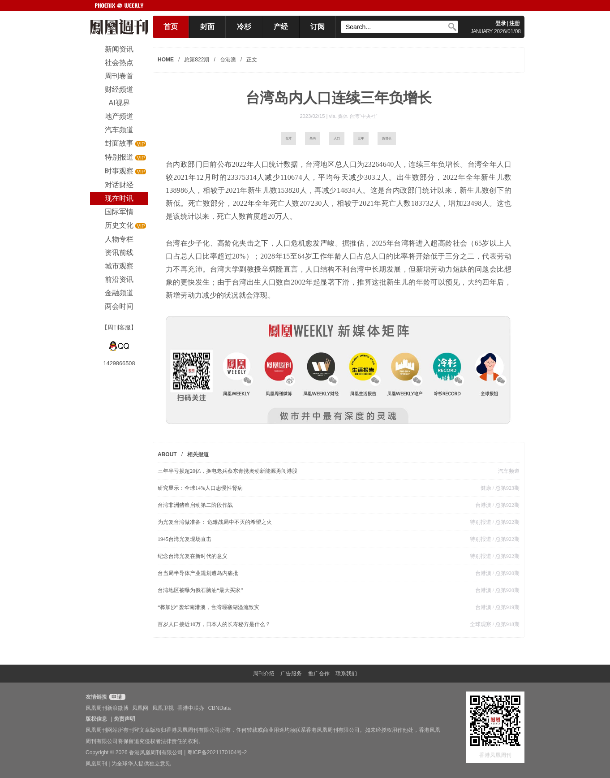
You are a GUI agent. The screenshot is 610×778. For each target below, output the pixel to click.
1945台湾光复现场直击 (184, 539)
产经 (281, 26)
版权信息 (96, 719)
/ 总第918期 (505, 624)
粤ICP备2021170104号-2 (217, 752)
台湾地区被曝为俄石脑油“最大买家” (200, 590)
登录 (500, 23)
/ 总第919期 (505, 607)
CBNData (219, 708)
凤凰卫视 (163, 708)
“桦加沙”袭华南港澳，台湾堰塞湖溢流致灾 (208, 607)
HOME (166, 59)
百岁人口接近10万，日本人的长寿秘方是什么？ (214, 624)
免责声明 (124, 719)
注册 (514, 23)
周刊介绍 (264, 673)
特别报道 (480, 522)
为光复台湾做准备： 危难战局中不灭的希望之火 (215, 522)
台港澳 (228, 59)
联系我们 (346, 673)
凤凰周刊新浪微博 (107, 708)
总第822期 (196, 59)
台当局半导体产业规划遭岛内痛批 (198, 573)
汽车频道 (509, 471)
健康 (486, 488)
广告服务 (291, 673)
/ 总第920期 (505, 573)
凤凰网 (140, 708)
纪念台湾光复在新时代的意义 (193, 556)
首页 (170, 26)
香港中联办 (190, 708)
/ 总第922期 (505, 505)
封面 (207, 26)
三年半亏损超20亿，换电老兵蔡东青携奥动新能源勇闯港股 (227, 471)
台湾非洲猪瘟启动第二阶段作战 (198, 505)
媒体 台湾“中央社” (358, 116)
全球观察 (480, 624)
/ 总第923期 (505, 488)
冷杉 (244, 26)
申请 (116, 697)
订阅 (317, 26)
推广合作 (319, 673)
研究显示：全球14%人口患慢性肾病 (200, 488)
